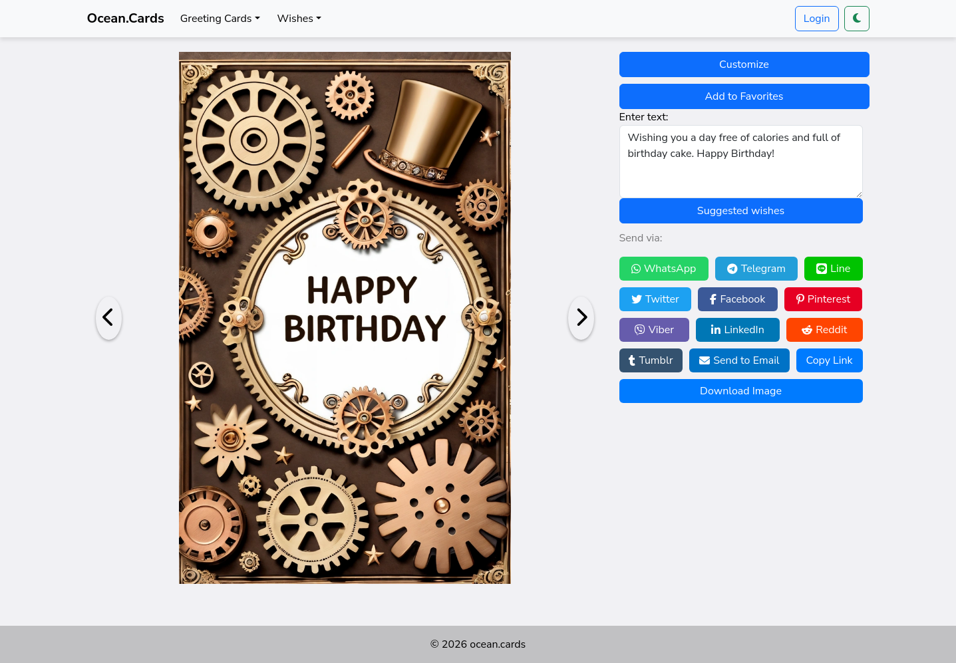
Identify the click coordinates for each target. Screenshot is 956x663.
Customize (744, 64)
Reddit (824, 330)
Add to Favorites (744, 96)
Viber (654, 330)
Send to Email (739, 360)
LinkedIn (737, 330)
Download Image (741, 391)
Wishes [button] (295, 18)
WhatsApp (664, 268)
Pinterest (823, 299)
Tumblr (651, 360)
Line (833, 268)
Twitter (655, 299)
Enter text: (644, 117)
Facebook (737, 299)
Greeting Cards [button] (216, 18)
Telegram (756, 268)
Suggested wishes (740, 210)
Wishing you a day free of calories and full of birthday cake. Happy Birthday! (741, 161)
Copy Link (829, 360)
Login (817, 18)
